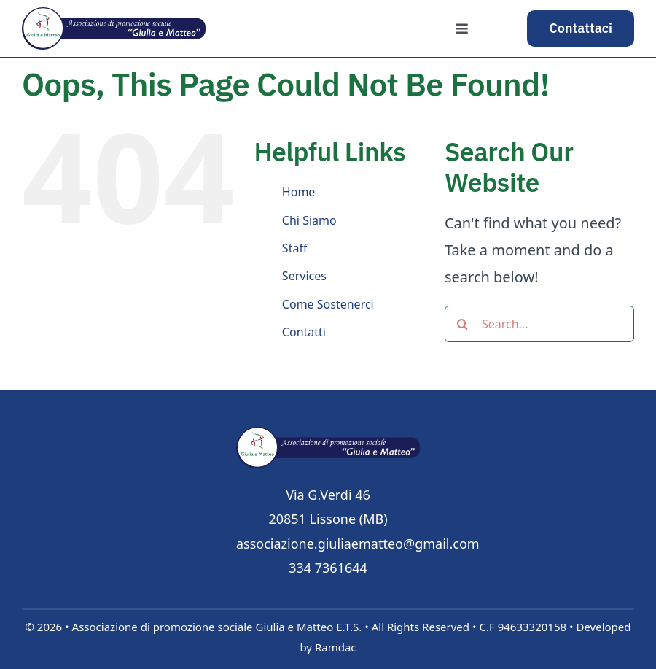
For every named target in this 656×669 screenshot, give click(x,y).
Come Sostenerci (328, 304)
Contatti (304, 332)
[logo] (328, 434)
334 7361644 (328, 567)
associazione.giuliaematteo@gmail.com (358, 543)
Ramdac (335, 647)
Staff (295, 248)
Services (304, 276)
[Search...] (539, 324)
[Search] (463, 324)
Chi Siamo (309, 220)
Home (299, 192)
